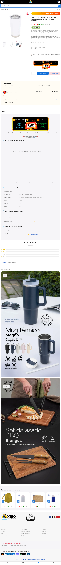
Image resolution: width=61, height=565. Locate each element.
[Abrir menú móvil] (2, 2)
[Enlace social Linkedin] (57, 78)
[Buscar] (30, 5)
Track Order (44, 531)
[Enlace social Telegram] (59, 78)
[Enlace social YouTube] (57, 517)
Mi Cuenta (44, 529)
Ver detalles (56, 99)
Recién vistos (24, 529)
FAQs (2, 533)
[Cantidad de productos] (34, 73)
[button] (3, 501)
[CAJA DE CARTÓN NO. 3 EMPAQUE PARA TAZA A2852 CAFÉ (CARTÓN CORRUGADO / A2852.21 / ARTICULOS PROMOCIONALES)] (38, 498)
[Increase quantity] (35, 73)
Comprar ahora (55, 73)
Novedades (44, 533)
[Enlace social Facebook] (53, 78)
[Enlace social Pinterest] (56, 78)
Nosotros (3, 531)
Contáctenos (3, 529)
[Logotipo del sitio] (30, 1)
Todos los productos (25, 537)
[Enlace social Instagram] (55, 517)
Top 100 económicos (25, 533)
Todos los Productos (25, 531)
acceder (4, 262)
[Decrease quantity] (32, 73)
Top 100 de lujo (24, 535)
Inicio (2, 9)
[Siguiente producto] (59, 9)
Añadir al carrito (43, 73)
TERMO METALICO (7, 9)
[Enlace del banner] (30, 324)
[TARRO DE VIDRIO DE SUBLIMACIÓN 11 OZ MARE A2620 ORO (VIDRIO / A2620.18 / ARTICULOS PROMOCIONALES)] (8, 498)
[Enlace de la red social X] (54, 78)
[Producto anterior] (56, 9)
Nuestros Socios (4, 535)
